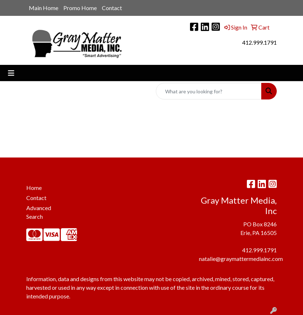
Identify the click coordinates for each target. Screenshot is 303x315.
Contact (112, 7)
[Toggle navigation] (11, 73)
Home (34, 187)
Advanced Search (38, 212)
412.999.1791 (259, 42)
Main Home (43, 7)
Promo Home (80, 7)
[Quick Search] (209, 91)
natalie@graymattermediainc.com (241, 258)
